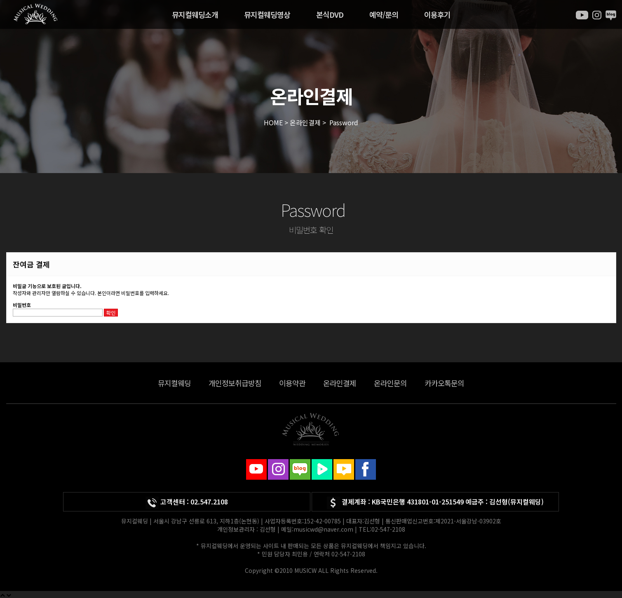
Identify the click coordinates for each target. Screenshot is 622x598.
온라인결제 (339, 383)
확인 (110, 312)
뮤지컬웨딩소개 (195, 14)
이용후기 (437, 14)
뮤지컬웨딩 (174, 383)
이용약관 (292, 383)
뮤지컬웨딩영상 (267, 14)
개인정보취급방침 (235, 383)
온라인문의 (390, 383)
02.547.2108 (209, 502)
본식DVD (329, 14)
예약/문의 (383, 14)
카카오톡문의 (444, 383)
